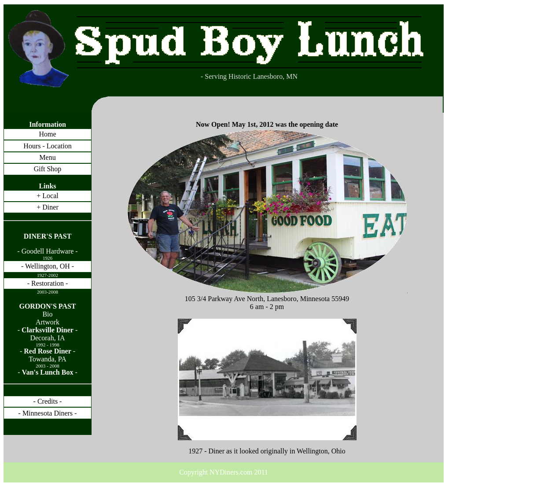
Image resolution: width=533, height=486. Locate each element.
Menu (47, 157)
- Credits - (47, 401)
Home (47, 134)
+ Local (47, 195)
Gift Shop (48, 169)
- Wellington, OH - (47, 266)
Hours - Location (47, 146)
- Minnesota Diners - (47, 413)
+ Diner (47, 207)
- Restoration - (47, 283)
